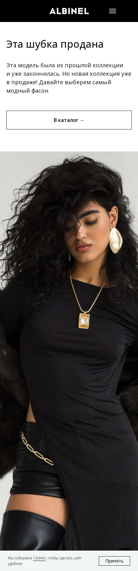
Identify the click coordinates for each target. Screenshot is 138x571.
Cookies (39, 558)
